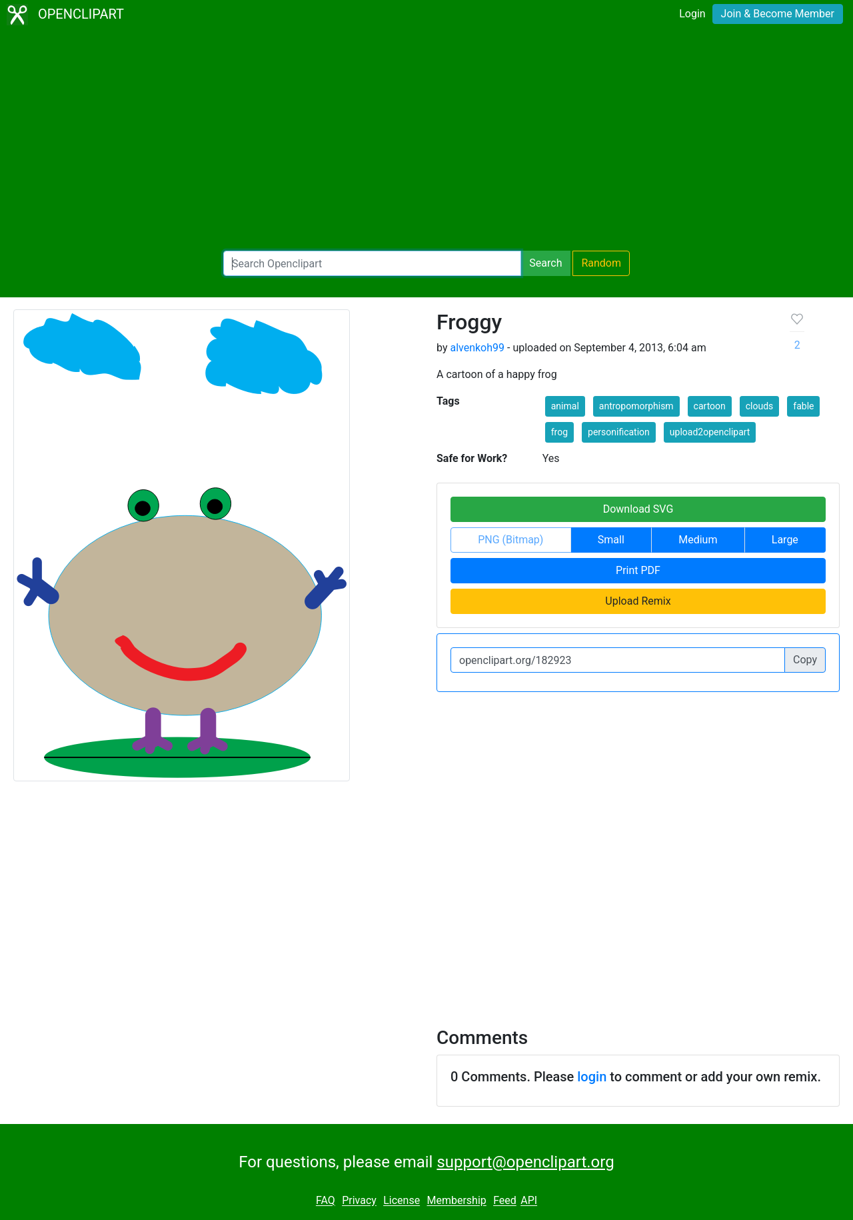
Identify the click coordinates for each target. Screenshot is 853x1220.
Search (545, 263)
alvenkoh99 (477, 347)
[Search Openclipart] (372, 263)
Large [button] (785, 539)
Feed (504, 1201)
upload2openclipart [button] (710, 432)
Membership (456, 1201)
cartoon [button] (710, 406)
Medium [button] (697, 539)
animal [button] (565, 406)
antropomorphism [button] (636, 406)
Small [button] (611, 539)
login (591, 1077)
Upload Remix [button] (637, 601)
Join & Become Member (777, 13)
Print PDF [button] (638, 570)
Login (692, 13)
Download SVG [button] (638, 509)
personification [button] (619, 432)
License (401, 1201)
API (528, 1201)
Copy (805, 659)
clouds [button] (760, 406)
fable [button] (803, 406)
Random (601, 263)
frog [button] (559, 432)
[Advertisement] (426, 140)
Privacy (359, 1201)
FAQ (325, 1201)
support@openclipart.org (525, 1162)
